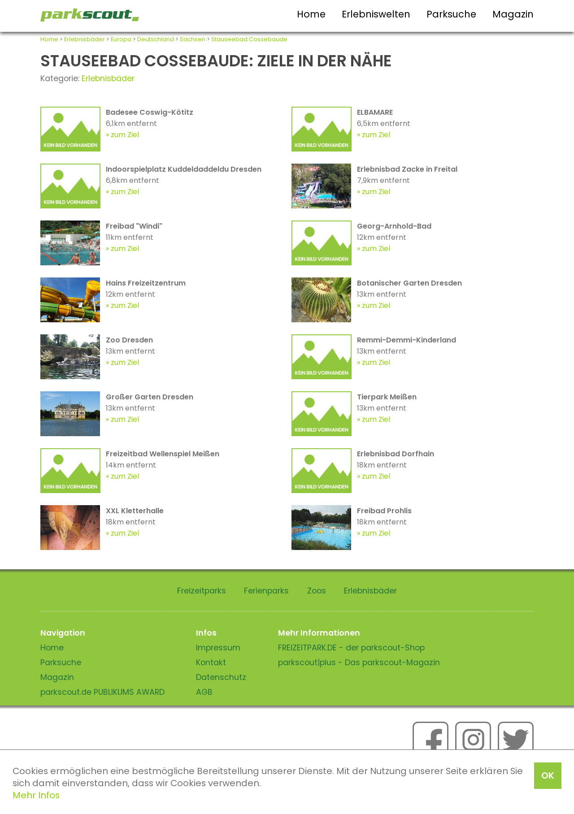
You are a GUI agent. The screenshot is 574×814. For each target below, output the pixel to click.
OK (547, 775)
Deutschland (155, 39)
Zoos (316, 590)
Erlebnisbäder (84, 39)
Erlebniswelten (376, 14)
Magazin (513, 14)
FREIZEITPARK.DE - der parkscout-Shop (351, 647)
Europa (121, 39)
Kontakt (211, 662)
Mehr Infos (36, 795)
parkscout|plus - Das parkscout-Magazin (359, 662)
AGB (204, 692)
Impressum (218, 647)
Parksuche (451, 14)
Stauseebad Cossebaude (249, 39)
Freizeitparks (201, 590)
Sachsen (192, 39)
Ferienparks (266, 590)
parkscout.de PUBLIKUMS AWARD (102, 692)
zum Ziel (125, 135)
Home (311, 14)
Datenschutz (221, 677)
